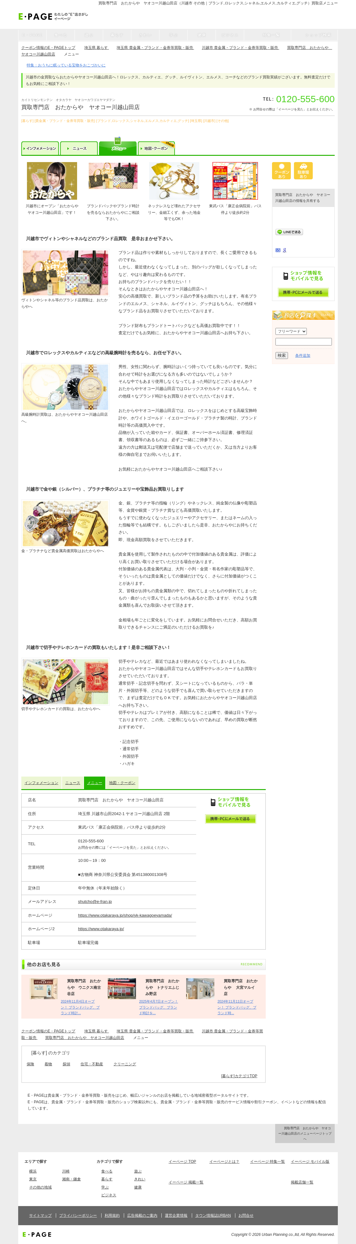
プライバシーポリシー (78, 1215)
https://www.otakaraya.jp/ (101, 928)
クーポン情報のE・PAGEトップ (48, 47)
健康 (138, 1187)
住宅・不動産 (92, 1064)
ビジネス (108, 1195)
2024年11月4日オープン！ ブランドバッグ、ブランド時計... (80, 1007)
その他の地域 (40, 1187)
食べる (107, 1171)
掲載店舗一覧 (302, 1182)
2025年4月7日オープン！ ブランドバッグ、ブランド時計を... (158, 1007)
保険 (30, 1064)
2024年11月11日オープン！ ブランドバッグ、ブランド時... (236, 1007)
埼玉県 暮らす (96, 47)
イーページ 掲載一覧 (186, 1182)
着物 (48, 1064)
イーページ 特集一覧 (267, 1161)
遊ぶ (138, 1171)
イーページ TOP (182, 1161)
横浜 (33, 1171)
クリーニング (124, 1064)
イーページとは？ (224, 1161)
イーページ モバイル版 (310, 1161)
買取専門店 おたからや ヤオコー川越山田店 (84, 1038)
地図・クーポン (122, 783)
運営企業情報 (176, 1215)
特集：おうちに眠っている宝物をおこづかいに (66, 65)
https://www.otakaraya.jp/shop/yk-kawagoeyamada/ (125, 915)
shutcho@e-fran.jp (95, 901)
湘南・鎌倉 (71, 1179)
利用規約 (112, 1215)
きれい (139, 1179)
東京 (33, 1179)
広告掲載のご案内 (142, 1215)
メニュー (94, 783)
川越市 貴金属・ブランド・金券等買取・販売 (240, 47)
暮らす (107, 1179)
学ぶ (105, 1187)
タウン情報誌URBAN (213, 1215)
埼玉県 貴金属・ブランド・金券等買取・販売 (155, 47)
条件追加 (302, 355)
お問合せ (246, 1215)
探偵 (66, 1064)
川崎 (66, 1171)
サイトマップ (40, 1215)
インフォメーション (41, 783)
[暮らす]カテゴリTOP (239, 1076)
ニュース (72, 783)
